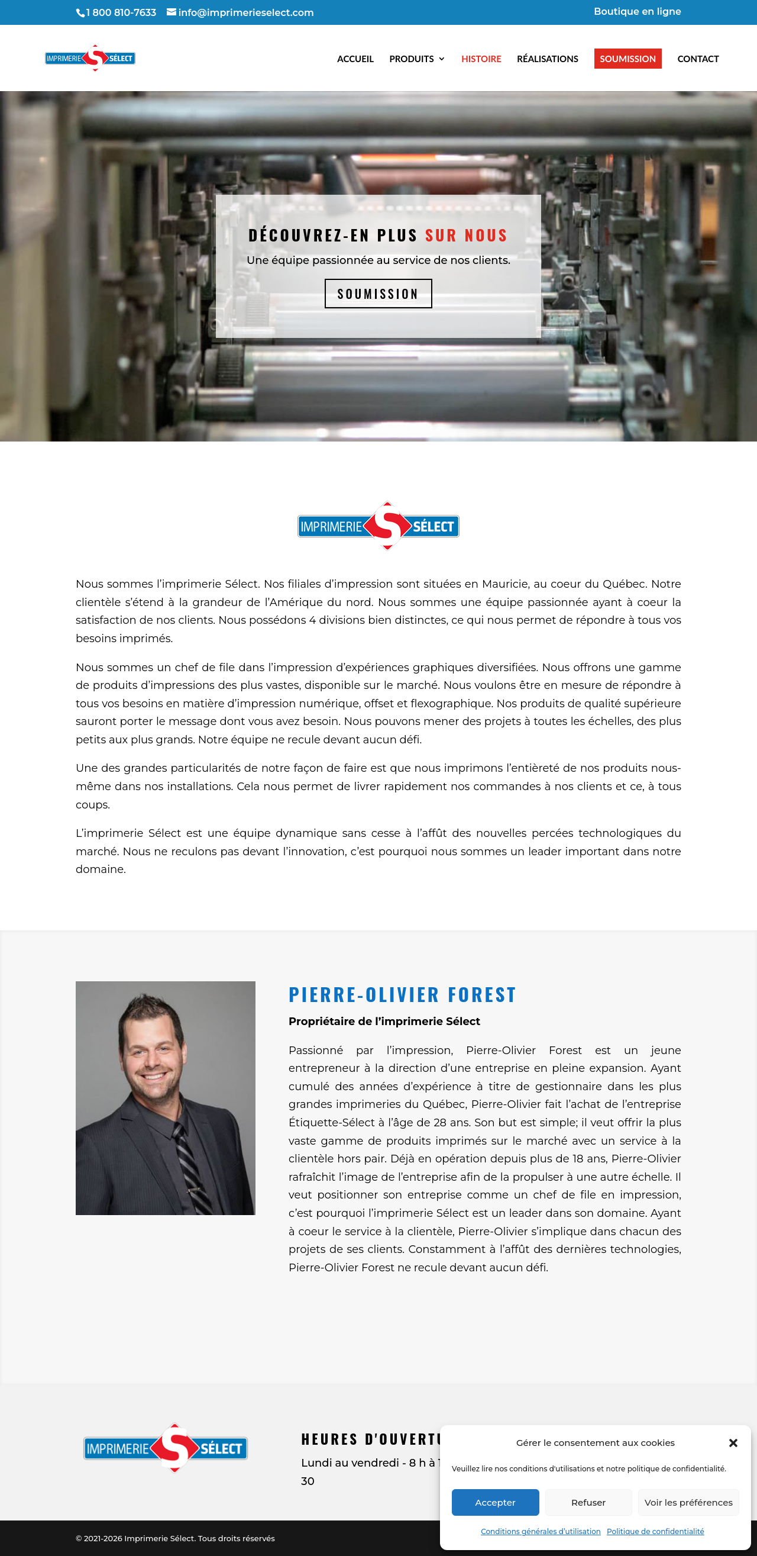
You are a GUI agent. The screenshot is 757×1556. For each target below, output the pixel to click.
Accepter (495, 1502)
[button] (733, 1443)
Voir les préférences (689, 1502)
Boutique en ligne (637, 12)
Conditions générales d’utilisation (541, 1531)
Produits (412, 58)
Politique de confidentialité (655, 1531)
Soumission (628, 58)
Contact (698, 58)
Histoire (481, 58)
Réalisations (547, 58)
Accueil (355, 58)
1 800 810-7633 (121, 12)
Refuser (588, 1502)
